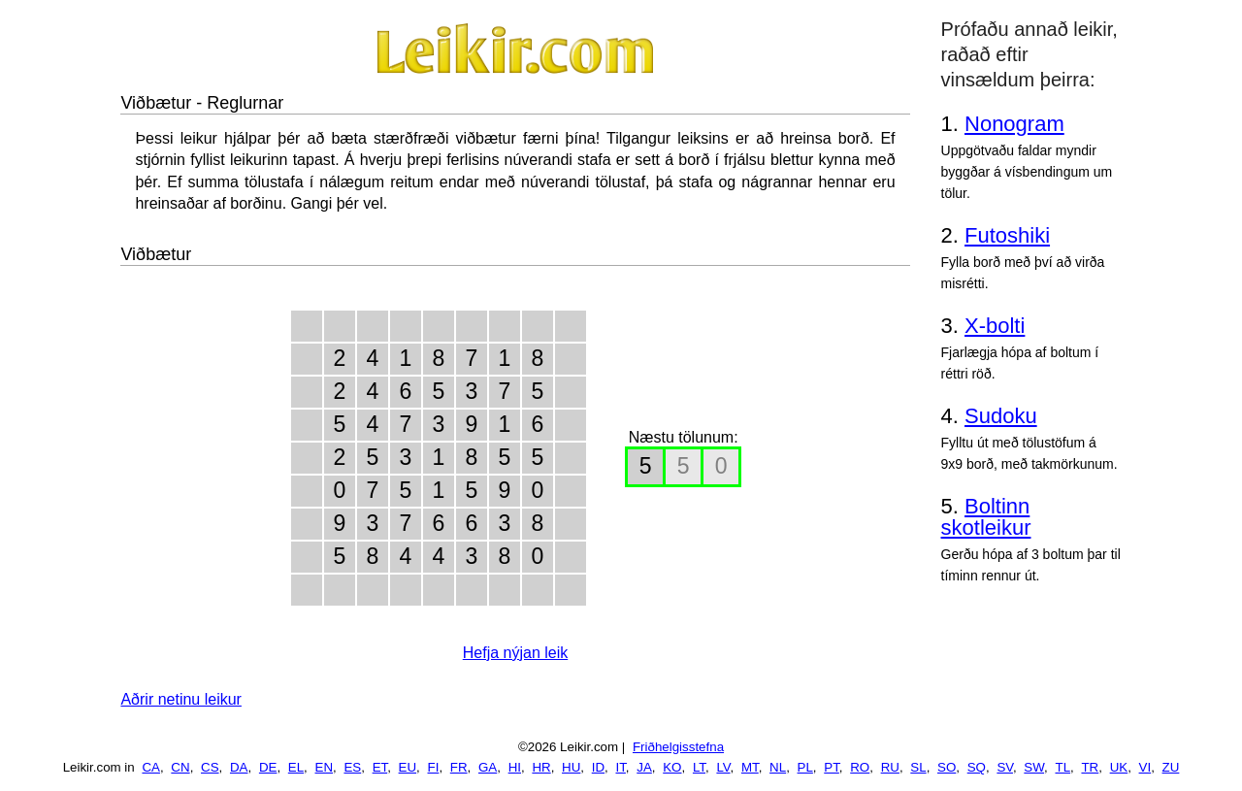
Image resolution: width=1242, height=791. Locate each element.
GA (487, 767)
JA (644, 767)
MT (750, 767)
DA (239, 767)
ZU (1171, 767)
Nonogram (1014, 124)
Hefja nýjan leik (516, 652)
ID (598, 767)
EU (408, 767)
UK (1119, 767)
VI (1145, 767)
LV (723, 767)
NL (777, 767)
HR (541, 767)
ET (380, 767)
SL (918, 767)
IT (620, 767)
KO (672, 767)
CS (210, 767)
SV (1005, 767)
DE (268, 767)
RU (890, 767)
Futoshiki (1007, 235)
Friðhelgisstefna (678, 747)
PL (805, 767)
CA (151, 767)
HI (514, 767)
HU (571, 767)
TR (1089, 767)
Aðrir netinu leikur (181, 699)
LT (699, 767)
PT (831, 767)
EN (324, 767)
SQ (976, 767)
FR (459, 767)
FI (434, 767)
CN (180, 767)
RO (859, 767)
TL (1062, 767)
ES (352, 767)
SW (1034, 767)
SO (946, 767)
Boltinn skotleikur (986, 517)
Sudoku (1000, 416)
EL (296, 767)
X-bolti (994, 325)
